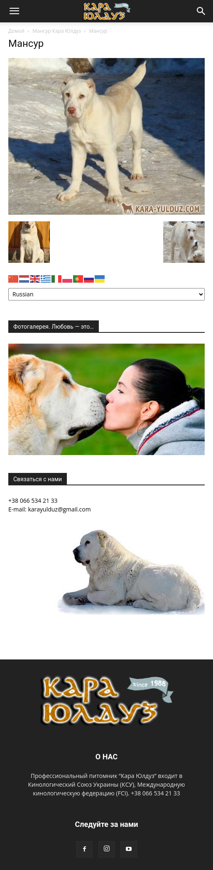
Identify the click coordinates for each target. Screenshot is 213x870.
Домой (16, 30)
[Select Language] (106, 294)
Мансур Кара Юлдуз (56, 30)
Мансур (26, 43)
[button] (14, 11)
